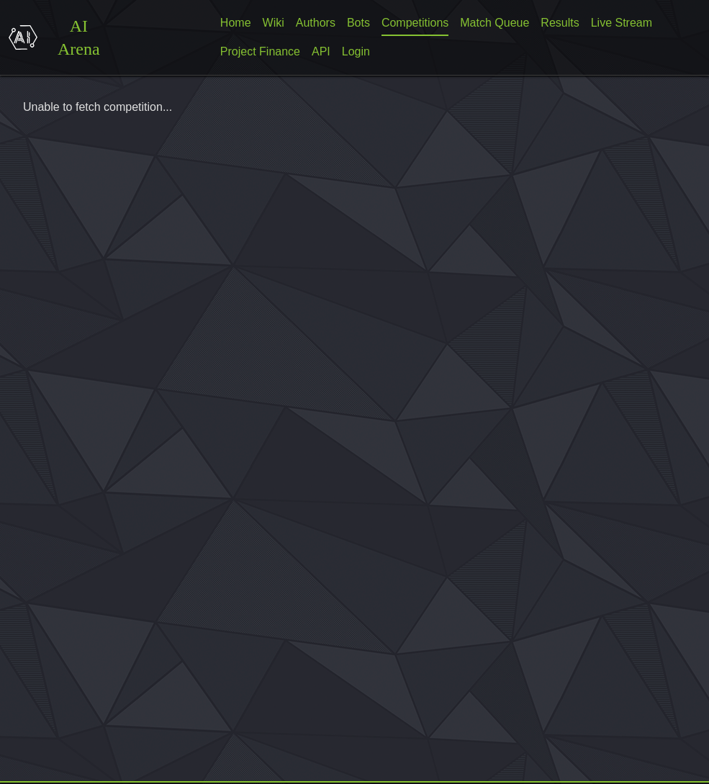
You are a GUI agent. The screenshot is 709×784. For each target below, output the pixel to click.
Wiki (273, 23)
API (321, 51)
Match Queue (494, 23)
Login (356, 51)
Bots (358, 23)
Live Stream (621, 23)
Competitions (414, 23)
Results (560, 23)
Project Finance (260, 51)
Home (235, 23)
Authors (315, 23)
